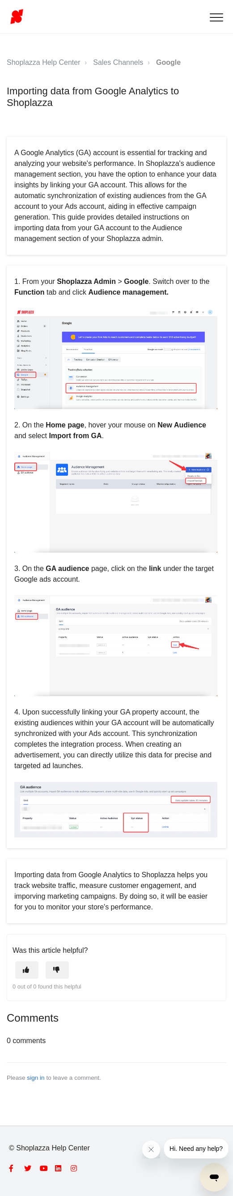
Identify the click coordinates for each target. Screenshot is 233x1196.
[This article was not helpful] (57, 970)
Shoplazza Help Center (43, 62)
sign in (35, 1077)
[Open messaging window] (214, 1177)
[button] (216, 17)
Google (168, 62)
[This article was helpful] (26, 970)
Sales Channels (118, 62)
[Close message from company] (151, 1149)
